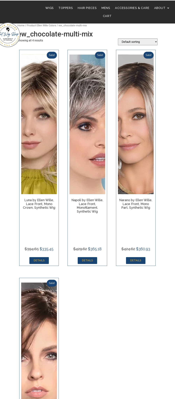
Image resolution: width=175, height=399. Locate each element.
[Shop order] (138, 41)
